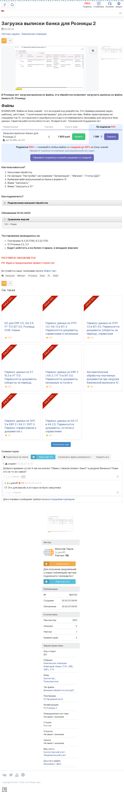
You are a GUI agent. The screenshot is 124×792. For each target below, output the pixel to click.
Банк (42, 276)
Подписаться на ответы (15, 457)
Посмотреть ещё (61, 444)
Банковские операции (55, 663)
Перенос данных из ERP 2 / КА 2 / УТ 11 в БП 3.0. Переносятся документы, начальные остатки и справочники (61, 379)
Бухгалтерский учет (55, 752)
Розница (32, 276)
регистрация (52, 499)
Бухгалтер (49, 678)
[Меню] (5, 5)
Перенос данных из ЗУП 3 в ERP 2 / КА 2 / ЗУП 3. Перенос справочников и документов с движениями (20, 427)
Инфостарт (50, 270)
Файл (55, 276)
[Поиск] (12, 5)
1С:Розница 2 (50, 708)
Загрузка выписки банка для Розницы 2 (48, 23)
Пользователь (51, 681)
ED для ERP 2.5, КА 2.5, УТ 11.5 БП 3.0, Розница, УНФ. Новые (19, 327)
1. (4, 463)
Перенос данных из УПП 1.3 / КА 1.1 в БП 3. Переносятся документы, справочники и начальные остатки (61, 330)
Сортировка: (74, 457)
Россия (47, 725)
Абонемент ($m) (52, 764)
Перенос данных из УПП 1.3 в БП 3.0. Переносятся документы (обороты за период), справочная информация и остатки (103, 330)
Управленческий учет (55, 755)
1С (49, 276)
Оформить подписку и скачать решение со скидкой (62, 157)
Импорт (21, 276)
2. (5, 483)
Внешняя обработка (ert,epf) (59, 690)
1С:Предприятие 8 (53, 699)
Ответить (16, 476)
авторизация (67, 499)
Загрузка (10, 276)
